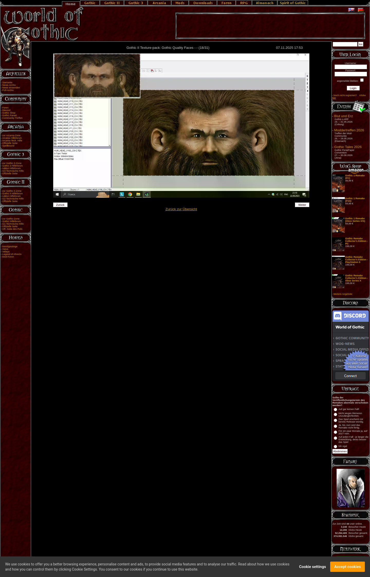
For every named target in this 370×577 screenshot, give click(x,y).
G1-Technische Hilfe (13, 224)
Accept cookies (347, 567)
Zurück (60, 204)
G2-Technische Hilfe (13, 198)
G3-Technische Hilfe (13, 171)
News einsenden (11, 87)
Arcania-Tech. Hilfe (12, 140)
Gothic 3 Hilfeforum (12, 165)
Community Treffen (12, 118)
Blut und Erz (343, 116)
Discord (6, 110)
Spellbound (8, 145)
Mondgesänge (9, 246)
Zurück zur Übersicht (181, 209)
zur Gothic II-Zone (12, 191)
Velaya (6, 251)
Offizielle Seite (9, 143)
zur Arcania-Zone (11, 135)
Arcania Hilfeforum (12, 138)
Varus (5, 249)
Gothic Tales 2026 (348, 147)
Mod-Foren (8, 256)
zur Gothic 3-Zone (12, 163)
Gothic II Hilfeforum (12, 193)
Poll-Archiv (8, 90)
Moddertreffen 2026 (349, 130)
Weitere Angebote (342, 294)
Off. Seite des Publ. (12, 229)
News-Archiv (9, 85)
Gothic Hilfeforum (11, 221)
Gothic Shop (8, 113)
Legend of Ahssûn (12, 254)
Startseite (7, 82)
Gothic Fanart (9, 115)
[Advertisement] (270, 26)
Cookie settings (312, 567)
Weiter (302, 204)
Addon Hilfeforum (11, 168)
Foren (5, 107)
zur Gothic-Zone (11, 218)
